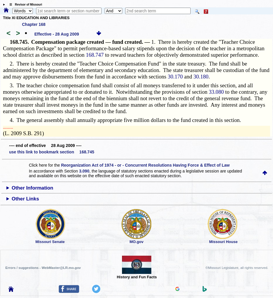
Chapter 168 (33, 24)
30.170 (175, 76)
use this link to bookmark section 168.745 (51, 152)
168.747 (95, 55)
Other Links (25, 199)
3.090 (84, 171)
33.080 (216, 92)
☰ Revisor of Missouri (24, 4)
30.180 (201, 76)
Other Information (32, 188)
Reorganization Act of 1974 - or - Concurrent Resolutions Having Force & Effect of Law (145, 165)
